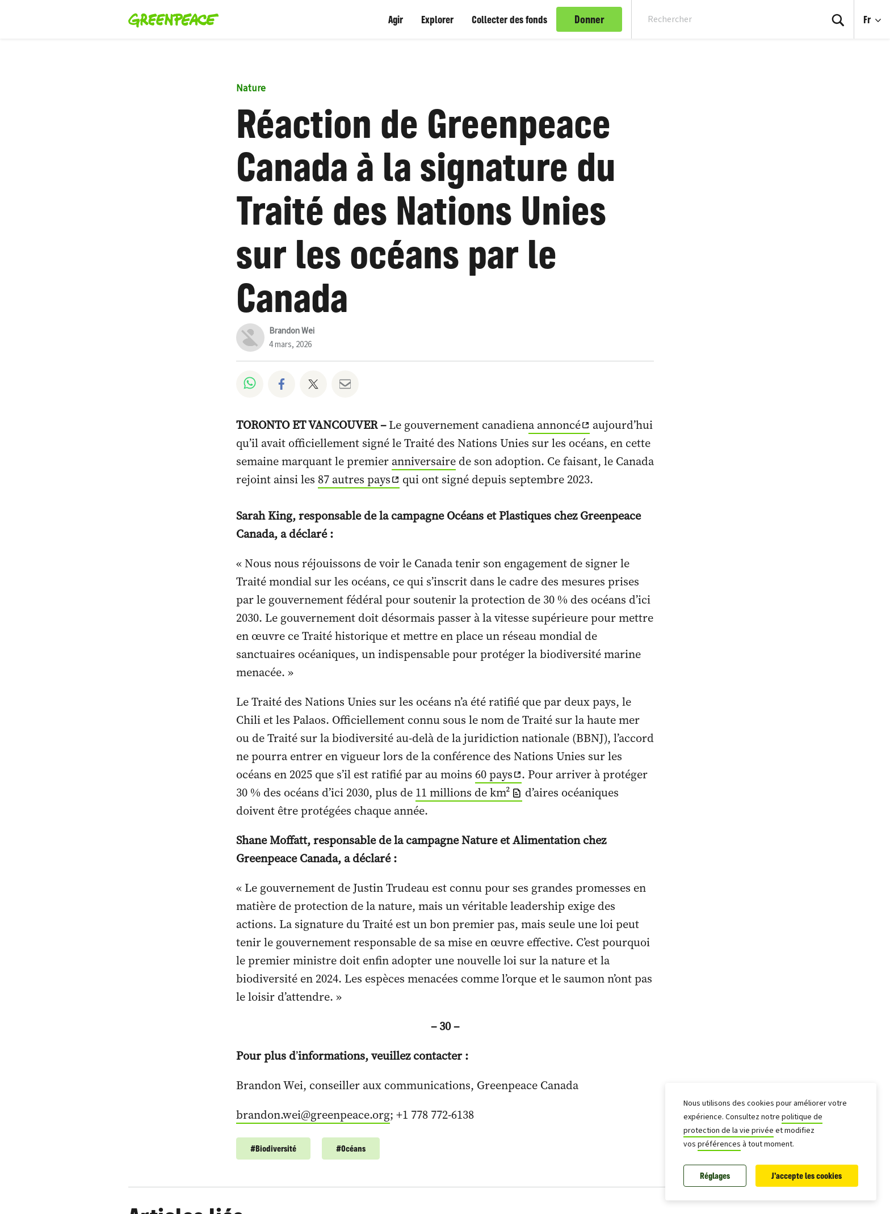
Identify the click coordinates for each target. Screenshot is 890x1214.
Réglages (715, 1176)
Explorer (437, 19)
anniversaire (424, 461)
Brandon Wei (291, 331)
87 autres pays (354, 479)
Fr (868, 19)
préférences (719, 1144)
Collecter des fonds (509, 19)
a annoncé (554, 425)
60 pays (494, 774)
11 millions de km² (462, 792)
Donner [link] (589, 19)
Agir (395, 19)
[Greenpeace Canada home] (170, 19)
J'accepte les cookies (806, 1176)
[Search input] (719, 19)
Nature (251, 88)
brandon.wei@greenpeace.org (313, 1115)
